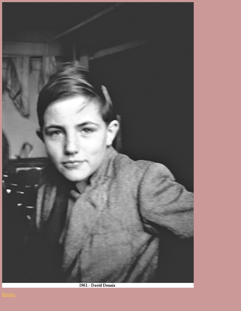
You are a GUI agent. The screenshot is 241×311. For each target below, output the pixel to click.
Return (8, 294)
